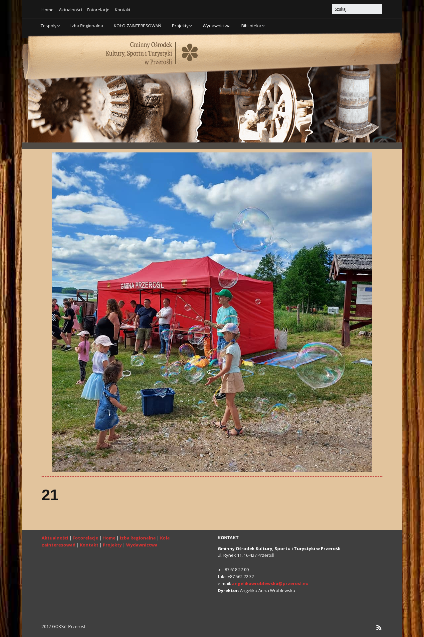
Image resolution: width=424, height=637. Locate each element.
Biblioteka (251, 26)
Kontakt (122, 10)
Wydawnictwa (217, 26)
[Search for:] (357, 9)
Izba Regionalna (87, 26)
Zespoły (48, 26)
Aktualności (70, 10)
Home (48, 10)
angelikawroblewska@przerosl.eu (270, 583)
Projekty (180, 26)
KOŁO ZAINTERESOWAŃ (137, 26)
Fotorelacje (98, 10)
